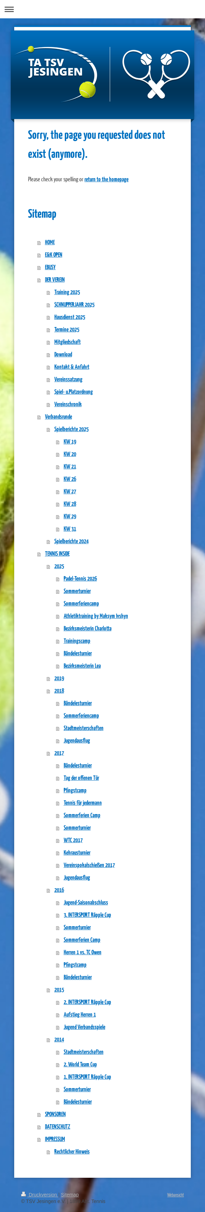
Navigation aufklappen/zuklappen (102, 9)
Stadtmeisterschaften (84, 728)
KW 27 (70, 492)
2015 (59, 990)
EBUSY (50, 268)
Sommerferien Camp (82, 816)
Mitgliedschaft (67, 342)
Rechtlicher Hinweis (72, 1152)
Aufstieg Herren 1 (80, 1015)
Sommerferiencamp (81, 604)
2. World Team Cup (80, 1065)
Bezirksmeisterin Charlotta (88, 629)
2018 (59, 691)
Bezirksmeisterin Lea (82, 666)
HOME (50, 243)
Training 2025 (67, 292)
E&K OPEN (53, 255)
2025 (59, 566)
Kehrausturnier (77, 853)
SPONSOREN (55, 1115)
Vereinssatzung (68, 380)
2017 (59, 753)
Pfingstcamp (75, 791)
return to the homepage (106, 180)
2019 (59, 679)
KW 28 (70, 504)
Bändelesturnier (78, 654)
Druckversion (39, 1194)
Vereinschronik (68, 405)
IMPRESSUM (55, 1139)
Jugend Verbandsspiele (84, 1027)
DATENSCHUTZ (57, 1127)
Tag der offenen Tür (81, 778)
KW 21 (70, 467)
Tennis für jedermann (83, 803)
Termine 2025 (66, 330)
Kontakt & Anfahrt (71, 367)
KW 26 (70, 479)
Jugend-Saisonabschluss (86, 903)
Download (63, 355)
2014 (59, 1040)
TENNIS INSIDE (57, 554)
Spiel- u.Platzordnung (73, 392)
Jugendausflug (77, 741)
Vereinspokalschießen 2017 (89, 865)
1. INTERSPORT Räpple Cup (87, 1077)
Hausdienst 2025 (69, 317)
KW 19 (70, 442)
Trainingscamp (77, 641)
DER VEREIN (55, 280)
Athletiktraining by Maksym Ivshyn (96, 616)
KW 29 (70, 517)
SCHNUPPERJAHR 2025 (74, 305)
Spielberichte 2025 (71, 429)
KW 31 (70, 529)
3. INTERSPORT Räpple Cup (87, 915)
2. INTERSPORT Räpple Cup (87, 1002)
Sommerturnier (77, 591)
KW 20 (70, 454)
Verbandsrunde (58, 417)
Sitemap (70, 1194)
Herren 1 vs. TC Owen (82, 953)
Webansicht (175, 1194)
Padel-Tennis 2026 (80, 579)
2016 (59, 890)
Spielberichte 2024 (71, 542)
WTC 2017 (73, 841)
